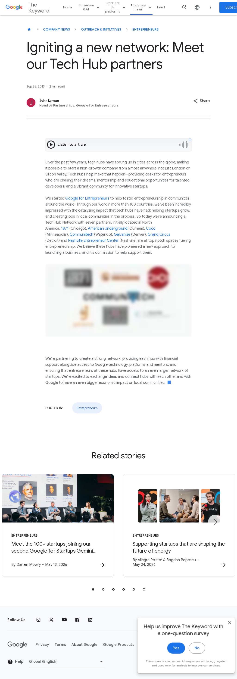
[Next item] (215, 522)
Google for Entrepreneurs (87, 198)
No (189, 662)
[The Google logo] (17, 644)
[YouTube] (64, 620)
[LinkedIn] (90, 620)
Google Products (118, 644)
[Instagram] (38, 620)
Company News (56, 29)
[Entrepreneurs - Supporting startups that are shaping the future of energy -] (179, 525)
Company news (142, 7)
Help (15, 662)
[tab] (93, 589)
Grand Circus (159, 234)
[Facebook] (77, 620)
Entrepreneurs (145, 29)
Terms (60, 644)
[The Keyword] (29, 29)
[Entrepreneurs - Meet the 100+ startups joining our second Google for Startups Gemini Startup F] (58, 525)
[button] (201, 101)
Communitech (81, 234)
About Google (84, 644)
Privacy (42, 644)
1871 (65, 228)
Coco (151, 228)
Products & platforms (116, 7)
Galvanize (122, 234)
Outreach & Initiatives (101, 29)
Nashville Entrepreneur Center (93, 240)
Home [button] (67, 7)
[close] (223, 637)
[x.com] (51, 620)
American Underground (108, 228)
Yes (169, 662)
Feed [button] (161, 7)
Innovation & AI (89, 7)
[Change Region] (66, 661)
